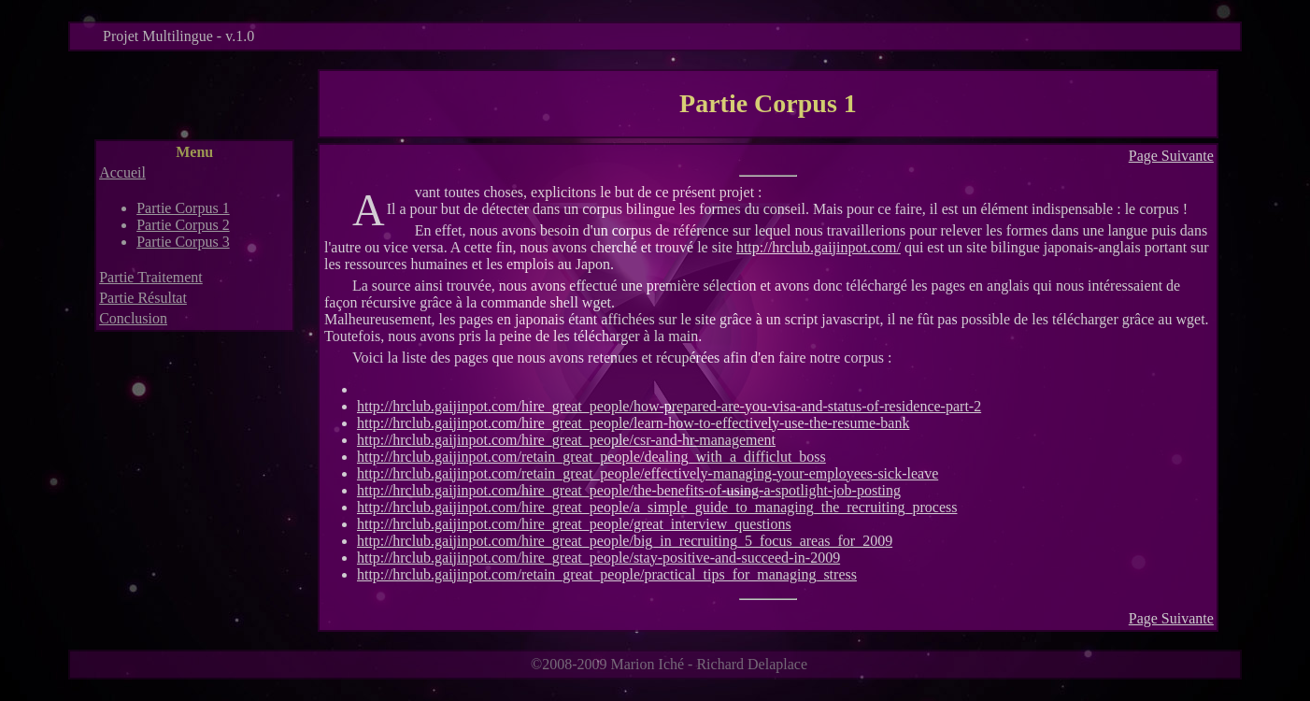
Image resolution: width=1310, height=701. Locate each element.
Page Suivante (1171, 156)
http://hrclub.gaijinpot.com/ (818, 247)
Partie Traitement (151, 277)
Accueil (122, 172)
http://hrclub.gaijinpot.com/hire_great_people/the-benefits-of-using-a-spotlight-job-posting (629, 490)
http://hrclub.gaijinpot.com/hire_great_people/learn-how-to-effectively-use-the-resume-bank (633, 423)
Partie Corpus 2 (183, 225)
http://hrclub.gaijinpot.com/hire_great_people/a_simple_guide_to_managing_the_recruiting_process (657, 507)
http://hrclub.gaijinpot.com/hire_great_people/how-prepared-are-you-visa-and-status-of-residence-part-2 (669, 406)
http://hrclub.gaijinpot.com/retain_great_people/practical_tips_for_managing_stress (607, 574)
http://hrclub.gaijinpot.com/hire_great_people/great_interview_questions (574, 524)
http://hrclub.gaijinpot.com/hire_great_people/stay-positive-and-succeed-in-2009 (598, 557)
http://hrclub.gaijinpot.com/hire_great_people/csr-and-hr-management (566, 440)
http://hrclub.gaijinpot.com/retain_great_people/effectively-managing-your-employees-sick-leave (647, 473)
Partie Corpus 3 (183, 242)
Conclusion (133, 318)
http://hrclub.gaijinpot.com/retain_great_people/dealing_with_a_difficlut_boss (591, 457)
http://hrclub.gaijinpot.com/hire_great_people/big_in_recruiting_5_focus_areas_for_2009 (624, 541)
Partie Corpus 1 (183, 208)
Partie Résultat (143, 298)
